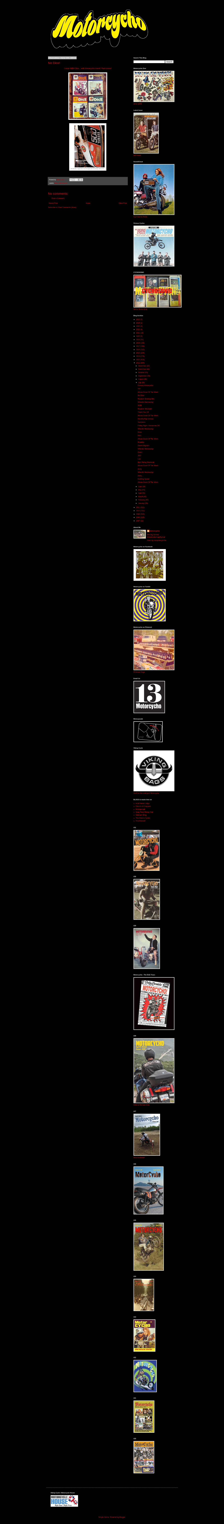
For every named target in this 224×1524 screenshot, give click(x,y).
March (140, 497)
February (141, 500)
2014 (138, 356)
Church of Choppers (143, 806)
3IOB (140, 405)
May (140, 490)
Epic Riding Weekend (146, 462)
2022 (138, 329)
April (140, 493)
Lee (139, 459)
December (142, 366)
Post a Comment (58, 198)
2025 (138, 319)
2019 (138, 340)
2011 (138, 507)
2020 (138, 336)
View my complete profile (156, 540)
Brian (140, 432)
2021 (138, 333)
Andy (140, 469)
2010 (138, 511)
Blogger (122, 1517)
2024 (138, 323)
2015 (138, 353)
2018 (138, 343)
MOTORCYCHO (67, 12)
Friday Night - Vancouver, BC (149, 426)
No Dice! (141, 395)
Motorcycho (155, 531)
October (141, 372)
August (141, 379)
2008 (138, 517)
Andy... (140, 476)
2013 (138, 360)
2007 (138, 521)
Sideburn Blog (141, 815)
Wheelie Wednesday (145, 402)
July (140, 383)
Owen (140, 452)
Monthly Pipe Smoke (145, 419)
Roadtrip (141, 442)
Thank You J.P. (143, 412)
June (140, 487)
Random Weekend (145, 409)
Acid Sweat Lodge (143, 803)
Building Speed (143, 479)
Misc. (140, 436)
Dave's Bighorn (143, 446)
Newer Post (53, 203)
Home (88, 203)
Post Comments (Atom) (67, 207)
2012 (138, 363)
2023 (138, 326)
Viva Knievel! (141, 821)
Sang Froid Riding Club (144, 812)
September (142, 376)
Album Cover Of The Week (148, 392)
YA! (139, 389)
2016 (138, 350)
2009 (138, 514)
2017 (138, 346)
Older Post (123, 203)
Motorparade (140, 809)
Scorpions (141, 422)
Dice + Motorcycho (60, 183)
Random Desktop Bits (146, 399)
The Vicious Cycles (143, 818)
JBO (139, 456)
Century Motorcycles (145, 385)
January (141, 503)
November (142, 369)
